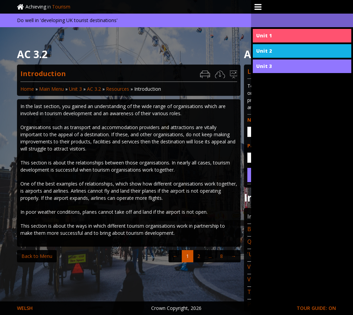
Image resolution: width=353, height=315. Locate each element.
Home (27, 89)
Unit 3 (75, 89)
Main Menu (51, 89)
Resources (117, 89)
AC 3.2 (94, 89)
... (210, 256)
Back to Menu (36, 256)
